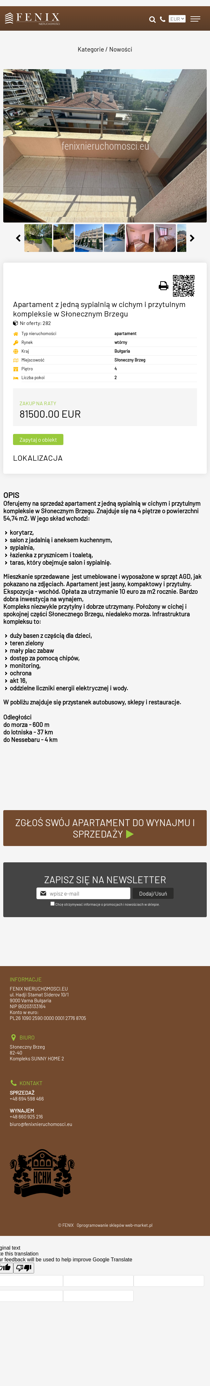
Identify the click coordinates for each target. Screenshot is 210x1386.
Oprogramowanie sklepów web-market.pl (114, 1225)
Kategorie (91, 49)
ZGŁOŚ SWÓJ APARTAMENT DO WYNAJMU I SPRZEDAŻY (105, 828)
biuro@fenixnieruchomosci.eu (41, 1124)
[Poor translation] (23, 1268)
